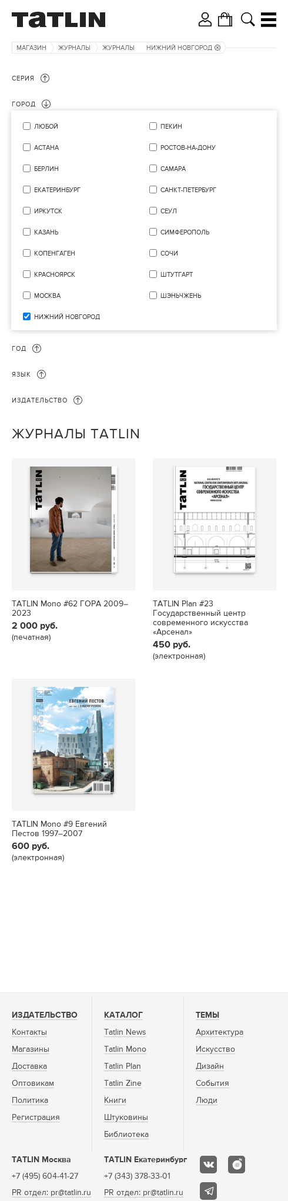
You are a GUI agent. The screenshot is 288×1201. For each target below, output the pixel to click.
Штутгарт (176, 274)
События (212, 1083)
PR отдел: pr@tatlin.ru (51, 1193)
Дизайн (210, 1066)
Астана (46, 148)
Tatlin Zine (123, 1083)
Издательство (45, 1015)
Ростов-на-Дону (188, 148)
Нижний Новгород (183, 48)
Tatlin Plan (122, 1066)
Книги (115, 1100)
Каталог (123, 1015)
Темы (207, 1015)
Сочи (169, 253)
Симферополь (184, 232)
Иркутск (48, 211)
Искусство (215, 1049)
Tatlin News (125, 1032)
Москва (47, 296)
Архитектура (219, 1032)
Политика (30, 1100)
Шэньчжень (180, 296)
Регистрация (36, 1117)
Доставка (29, 1066)
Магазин (31, 48)
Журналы (74, 48)
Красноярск (54, 274)
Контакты (29, 1032)
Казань (46, 232)
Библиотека (126, 1134)
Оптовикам (33, 1083)
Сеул (168, 211)
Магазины (30, 1049)
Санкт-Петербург (188, 190)
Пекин (171, 126)
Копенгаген (54, 253)
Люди (206, 1100)
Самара (173, 169)
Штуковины (126, 1117)
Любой (46, 126)
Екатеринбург (57, 190)
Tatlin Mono (125, 1049)
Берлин (46, 169)
